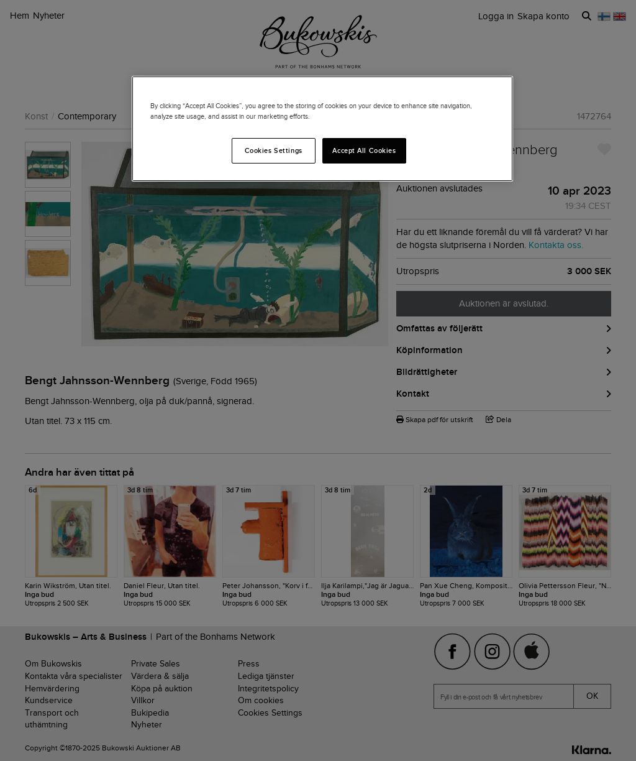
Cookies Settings (273, 150)
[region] (322, 129)
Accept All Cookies (364, 150)
